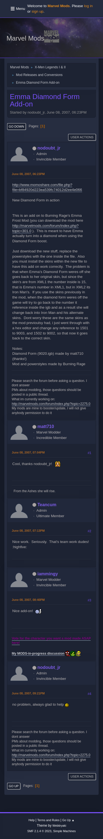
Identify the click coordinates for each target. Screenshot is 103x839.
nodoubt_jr (48, 148)
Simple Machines (64, 831)
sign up (37, 11)
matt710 (45, 426)
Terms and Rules (48, 820)
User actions (82, 137)
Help (32, 820)
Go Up (14, 786)
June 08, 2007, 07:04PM (28, 452)
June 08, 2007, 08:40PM (28, 599)
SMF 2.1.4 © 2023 (39, 831)
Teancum (46, 504)
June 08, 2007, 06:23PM (28, 174)
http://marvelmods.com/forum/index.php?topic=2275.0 (51, 404)
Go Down (16, 126)
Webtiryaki (59, 825)
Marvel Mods (25, 38)
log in (88, 6)
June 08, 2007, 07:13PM (28, 530)
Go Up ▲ (68, 820)
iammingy (47, 573)
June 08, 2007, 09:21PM (28, 693)
